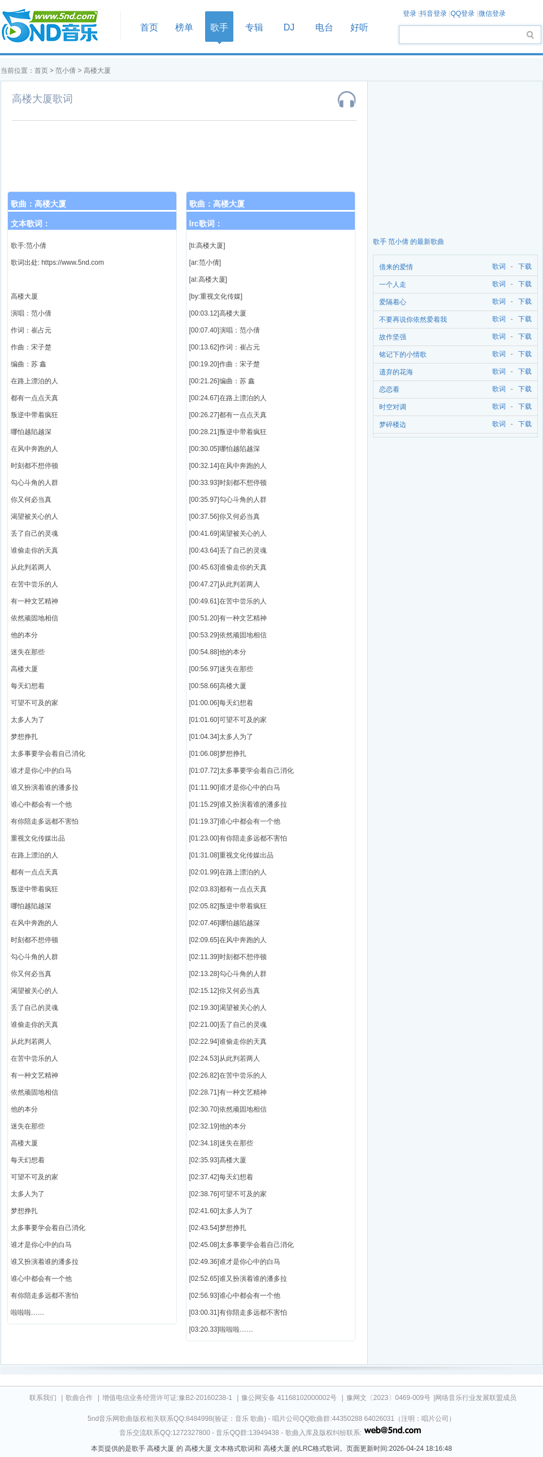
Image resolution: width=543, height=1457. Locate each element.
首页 (57, 26)
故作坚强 (392, 337)
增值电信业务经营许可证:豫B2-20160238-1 (167, 1398)
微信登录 (492, 13)
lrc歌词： (206, 223)
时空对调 (392, 407)
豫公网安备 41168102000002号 (289, 1398)
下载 (525, 267)
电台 (324, 27)
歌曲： (38, 203)
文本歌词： (30, 223)
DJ (289, 27)
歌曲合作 (79, 1398)
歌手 (219, 27)
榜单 (184, 27)
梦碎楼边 (392, 424)
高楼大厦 (97, 71)
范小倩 (65, 71)
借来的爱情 (396, 267)
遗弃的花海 (396, 372)
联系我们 (43, 1398)
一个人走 (392, 284)
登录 (409, 13)
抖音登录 (433, 13)
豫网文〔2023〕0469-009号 (388, 1398)
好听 (359, 27)
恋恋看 (389, 389)
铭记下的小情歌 (403, 354)
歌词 (497, 267)
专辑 (254, 27)
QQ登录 (462, 13)
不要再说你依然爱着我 (413, 319)
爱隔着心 (392, 302)
